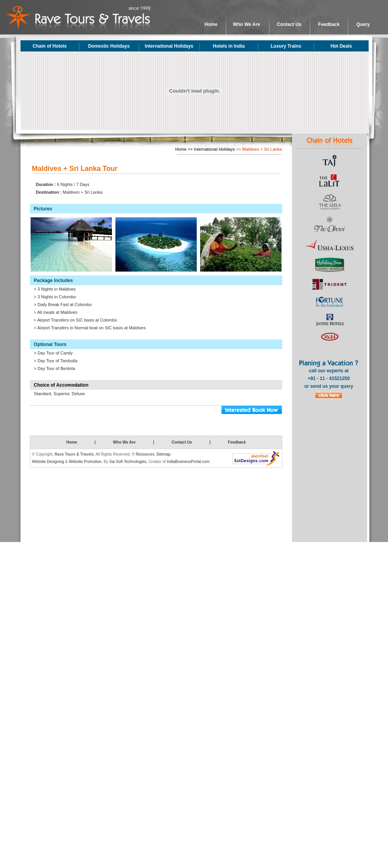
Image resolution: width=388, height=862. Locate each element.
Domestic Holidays (108, 46)
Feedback (329, 24)
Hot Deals (341, 46)
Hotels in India (229, 46)
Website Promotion (85, 461)
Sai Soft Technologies (127, 461)
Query (363, 24)
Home (210, 24)
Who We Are (246, 24)
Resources (145, 454)
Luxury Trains (286, 46)
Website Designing (48, 461)
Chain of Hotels (50, 46)
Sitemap (163, 454)
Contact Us (289, 24)
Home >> (184, 149)
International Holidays (169, 46)
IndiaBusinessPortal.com (188, 461)
